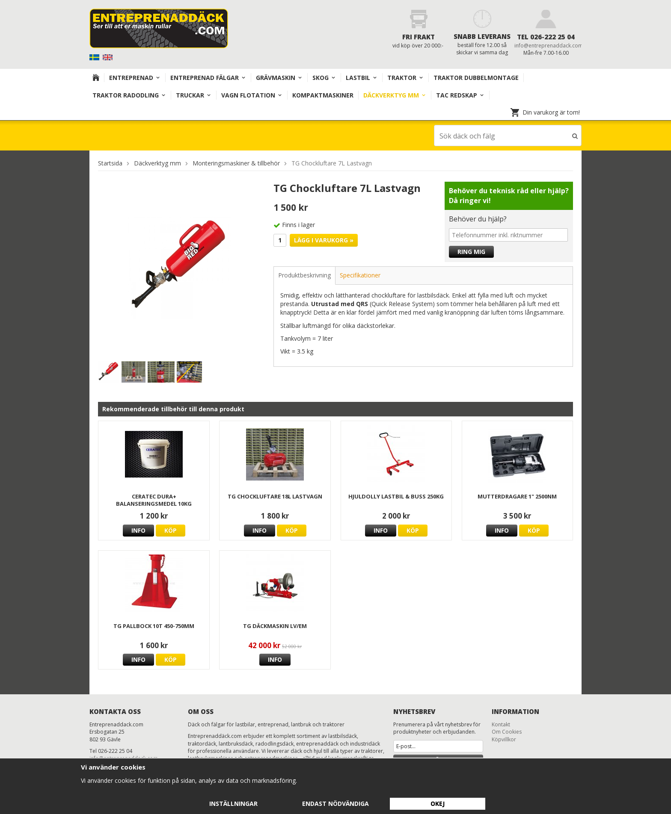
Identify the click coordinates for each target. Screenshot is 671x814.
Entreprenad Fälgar (208, 78)
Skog (324, 78)
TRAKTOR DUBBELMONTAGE (476, 78)
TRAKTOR (405, 78)
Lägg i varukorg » (323, 240)
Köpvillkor (504, 739)
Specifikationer (360, 275)
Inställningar (233, 803)
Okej (438, 803)
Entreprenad (134, 78)
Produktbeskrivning (304, 275)
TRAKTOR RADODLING (129, 95)
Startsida (110, 163)
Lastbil (361, 78)
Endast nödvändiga (335, 803)
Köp (170, 530)
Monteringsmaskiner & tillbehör (236, 163)
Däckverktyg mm (394, 95)
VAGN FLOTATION (251, 95)
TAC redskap (460, 95)
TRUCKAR (193, 95)
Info (138, 530)
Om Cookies (507, 731)
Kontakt (501, 724)
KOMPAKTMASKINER (322, 95)
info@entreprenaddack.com (548, 45)
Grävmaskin (279, 78)
